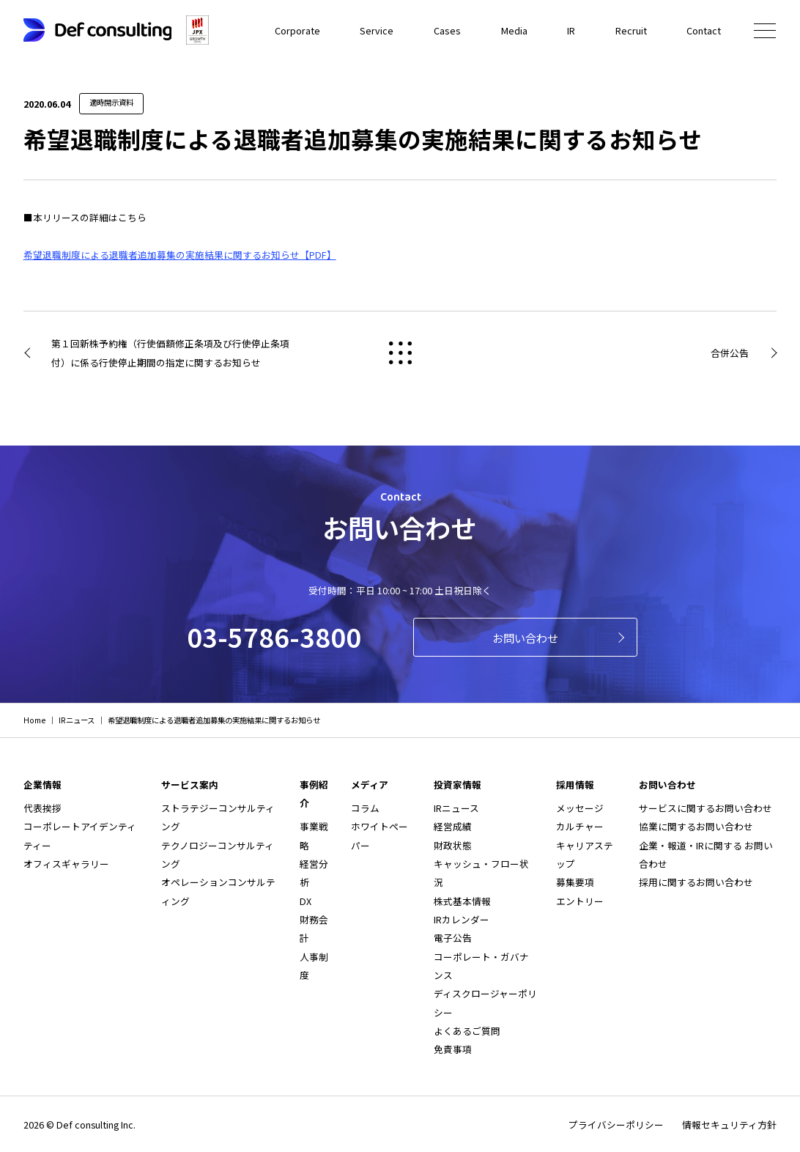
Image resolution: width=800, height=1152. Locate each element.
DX (305, 901)
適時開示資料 (111, 102)
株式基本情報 (462, 901)
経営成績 (453, 826)
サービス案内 (189, 784)
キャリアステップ (584, 854)
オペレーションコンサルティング (218, 891)
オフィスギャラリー (66, 864)
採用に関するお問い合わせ (696, 882)
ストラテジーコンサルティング (218, 817)
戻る (400, 353)
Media (514, 30)
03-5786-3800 (274, 636)
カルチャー (580, 826)
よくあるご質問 (467, 1031)
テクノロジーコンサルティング (217, 854)
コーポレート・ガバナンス (481, 966)
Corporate (299, 30)
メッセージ (580, 808)
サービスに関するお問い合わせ (705, 808)
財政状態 (453, 845)
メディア (369, 784)
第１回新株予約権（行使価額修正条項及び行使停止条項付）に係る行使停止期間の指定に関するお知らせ (170, 352)
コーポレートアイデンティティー (79, 835)
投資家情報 (457, 784)
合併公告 (730, 353)
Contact (703, 30)
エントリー (580, 901)
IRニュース (456, 808)
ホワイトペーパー (379, 835)
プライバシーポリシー (616, 1124)
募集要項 (575, 882)
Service (378, 30)
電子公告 (453, 938)
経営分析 (314, 873)
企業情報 (42, 784)
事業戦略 (314, 835)
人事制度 (314, 966)
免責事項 (453, 1049)
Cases (448, 30)
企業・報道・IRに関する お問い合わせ (706, 854)
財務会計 (314, 928)
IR (571, 30)
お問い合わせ (525, 637)
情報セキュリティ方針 (729, 1124)
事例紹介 (314, 794)
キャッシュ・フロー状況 (481, 873)
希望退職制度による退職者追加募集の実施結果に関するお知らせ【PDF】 (179, 255)
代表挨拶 (42, 808)
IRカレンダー (461, 919)
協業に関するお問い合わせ (696, 826)
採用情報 (575, 784)
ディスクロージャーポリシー (485, 1002)
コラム (365, 808)
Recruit (631, 30)
